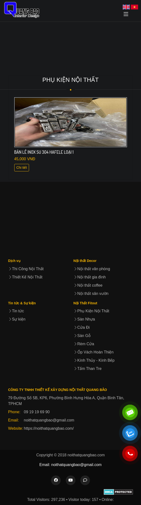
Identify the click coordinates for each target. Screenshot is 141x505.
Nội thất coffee (88, 285)
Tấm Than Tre (88, 369)
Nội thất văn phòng (92, 269)
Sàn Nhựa (84, 319)
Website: (15, 428)
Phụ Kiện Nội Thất (91, 311)
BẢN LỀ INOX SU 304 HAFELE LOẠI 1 (44, 152)
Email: (13, 420)
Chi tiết (21, 167)
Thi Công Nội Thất (26, 269)
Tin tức (16, 311)
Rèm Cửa (84, 344)
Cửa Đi (82, 327)
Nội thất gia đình (90, 277)
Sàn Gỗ (82, 336)
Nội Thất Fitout (85, 303)
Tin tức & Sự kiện (22, 303)
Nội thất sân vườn (91, 293)
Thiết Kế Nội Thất (25, 277)
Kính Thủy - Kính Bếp (94, 360)
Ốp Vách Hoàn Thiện (94, 352)
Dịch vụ (14, 261)
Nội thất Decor (85, 261)
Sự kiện (17, 319)
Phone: (14, 412)
